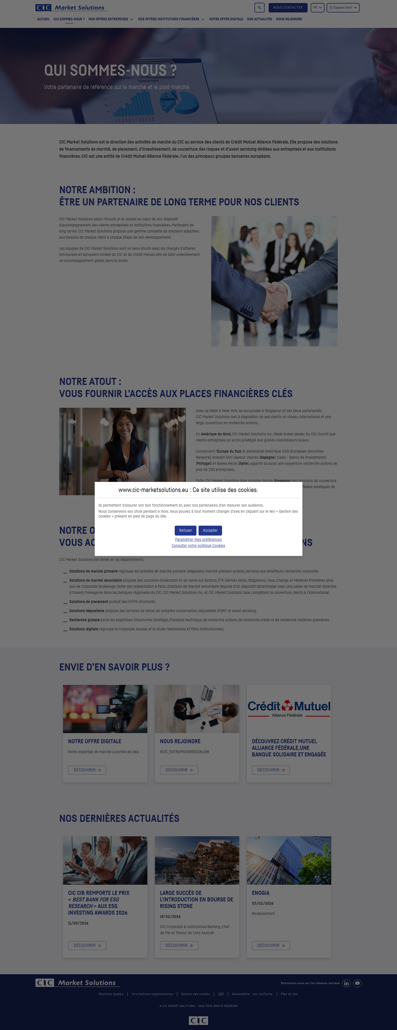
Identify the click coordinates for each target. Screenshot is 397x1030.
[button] (210, 531)
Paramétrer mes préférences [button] (198, 540)
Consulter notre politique (198, 546)
